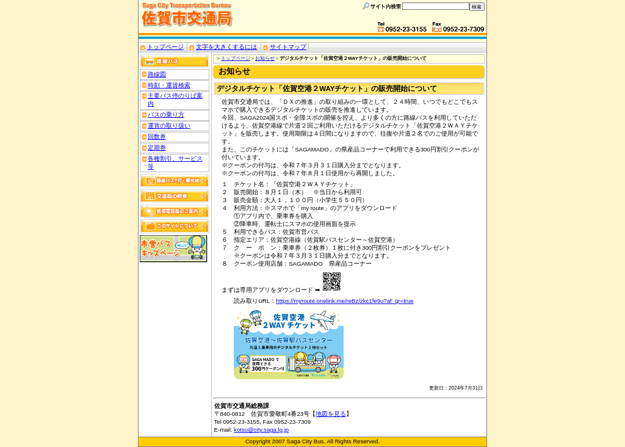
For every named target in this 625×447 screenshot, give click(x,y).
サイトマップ (288, 46)
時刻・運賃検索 (169, 85)
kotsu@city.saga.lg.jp (261, 429)
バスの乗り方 (166, 114)
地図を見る (331, 413)
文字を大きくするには (226, 46)
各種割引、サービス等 (175, 162)
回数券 (157, 136)
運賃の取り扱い (169, 125)
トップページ (165, 46)
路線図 (157, 74)
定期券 (157, 147)
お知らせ (265, 58)
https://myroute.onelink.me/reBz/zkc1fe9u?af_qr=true (344, 300)
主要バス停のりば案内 (175, 99)
